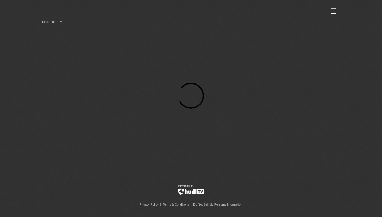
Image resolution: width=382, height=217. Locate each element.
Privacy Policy (149, 204)
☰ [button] (333, 11)
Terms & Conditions (176, 204)
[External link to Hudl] (191, 193)
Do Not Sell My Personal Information (217, 204)
